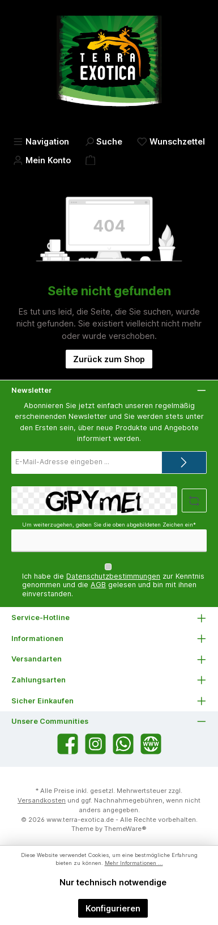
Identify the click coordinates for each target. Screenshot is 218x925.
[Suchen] (103, 141)
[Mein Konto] (42, 160)
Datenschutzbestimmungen (113, 576)
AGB (98, 584)
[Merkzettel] (171, 141)
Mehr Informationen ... (134, 863)
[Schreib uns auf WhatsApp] (123, 744)
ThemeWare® (125, 829)
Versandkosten (42, 800)
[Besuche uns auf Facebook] (67, 744)
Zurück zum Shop (109, 359)
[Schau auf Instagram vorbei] (95, 744)
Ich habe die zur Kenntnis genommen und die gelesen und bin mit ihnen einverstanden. (113, 584)
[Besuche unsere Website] (151, 744)
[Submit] (184, 462)
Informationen (37, 638)
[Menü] (41, 141)
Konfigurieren (113, 908)
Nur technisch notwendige (112, 882)
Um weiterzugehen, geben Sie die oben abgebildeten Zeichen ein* (109, 524)
